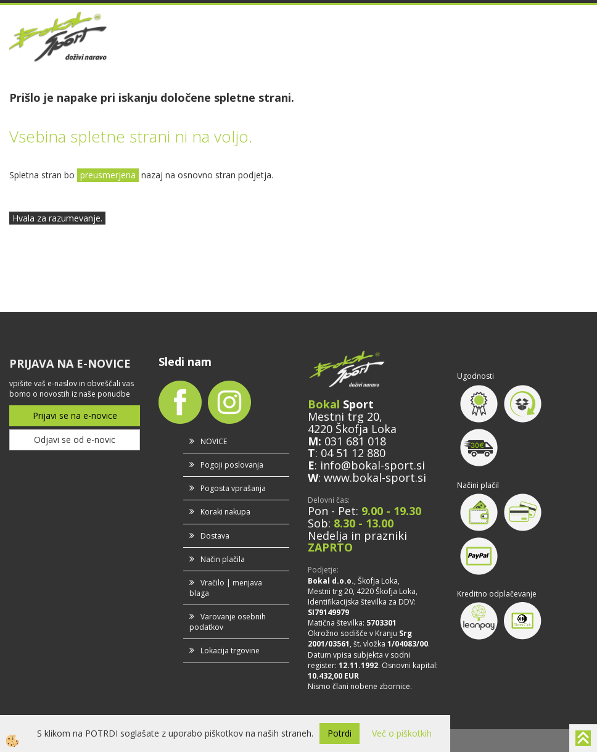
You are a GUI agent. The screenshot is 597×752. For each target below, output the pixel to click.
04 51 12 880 (353, 452)
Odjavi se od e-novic (74, 439)
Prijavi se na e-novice (75, 415)
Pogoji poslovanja (231, 465)
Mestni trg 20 (343, 416)
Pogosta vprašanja (233, 488)
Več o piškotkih (402, 733)
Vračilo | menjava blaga (225, 587)
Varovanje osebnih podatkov (227, 621)
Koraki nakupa (225, 511)
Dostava (214, 536)
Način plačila (222, 559)
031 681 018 (355, 441)
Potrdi (339, 733)
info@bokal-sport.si (372, 465)
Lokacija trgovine (230, 650)
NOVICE (213, 441)
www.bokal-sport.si (375, 477)
